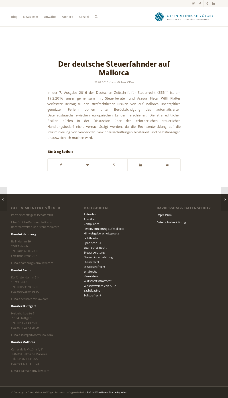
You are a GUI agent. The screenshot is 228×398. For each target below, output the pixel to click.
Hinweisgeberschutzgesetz (101, 233)
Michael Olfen (125, 82)
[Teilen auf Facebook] (61, 165)
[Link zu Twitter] (193, 3)
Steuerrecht (91, 262)
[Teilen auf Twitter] (87, 165)
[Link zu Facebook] (200, 3)
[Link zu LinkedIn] (213, 3)
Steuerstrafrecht (94, 267)
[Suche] (96, 16)
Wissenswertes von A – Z (100, 286)
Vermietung (91, 276)
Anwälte (89, 219)
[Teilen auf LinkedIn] (141, 165)
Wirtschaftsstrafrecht (98, 281)
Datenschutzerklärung (171, 222)
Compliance (91, 224)
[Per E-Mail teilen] (167, 165)
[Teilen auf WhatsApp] (114, 165)
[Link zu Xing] (207, 3)
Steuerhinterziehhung (98, 257)
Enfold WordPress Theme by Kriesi (107, 392)
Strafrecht (90, 272)
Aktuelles (90, 214)
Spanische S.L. (93, 243)
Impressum (164, 215)
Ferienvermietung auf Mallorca (104, 229)
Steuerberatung (94, 252)
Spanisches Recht (95, 248)
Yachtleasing (92, 290)
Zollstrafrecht (92, 295)
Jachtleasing (91, 238)
